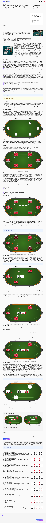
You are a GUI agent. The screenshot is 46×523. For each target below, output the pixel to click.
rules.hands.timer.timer (15, 442)
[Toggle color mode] (41, 1)
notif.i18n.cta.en (39, 520)
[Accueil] (39, 1)
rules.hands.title (6, 19)
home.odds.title (6, 439)
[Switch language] (44, 1)
